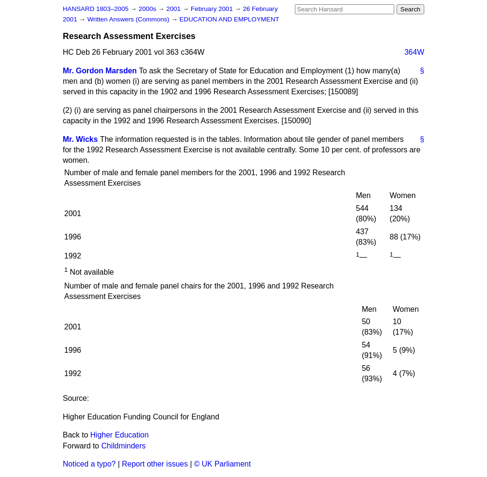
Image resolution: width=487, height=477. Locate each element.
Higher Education (119, 435)
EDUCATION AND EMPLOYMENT (229, 19)
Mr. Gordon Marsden (100, 71)
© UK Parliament (222, 464)
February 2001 (212, 8)
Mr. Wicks (80, 139)
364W (414, 52)
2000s (148, 8)
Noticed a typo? (89, 464)
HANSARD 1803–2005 (95, 8)
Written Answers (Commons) (129, 19)
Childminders (123, 446)
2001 (174, 8)
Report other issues (155, 464)
